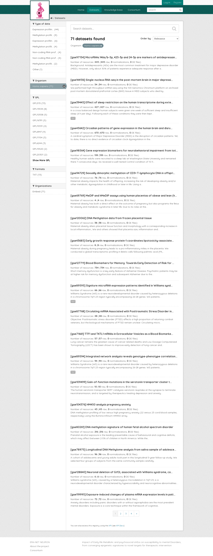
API (110, 525)
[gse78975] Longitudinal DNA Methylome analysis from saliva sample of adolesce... (123, 449)
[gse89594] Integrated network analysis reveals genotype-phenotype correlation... (124, 356)
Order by (145, 38)
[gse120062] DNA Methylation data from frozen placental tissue (111, 218)
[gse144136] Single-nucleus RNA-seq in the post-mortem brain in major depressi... (122, 79)
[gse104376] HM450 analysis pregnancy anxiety (101, 404)
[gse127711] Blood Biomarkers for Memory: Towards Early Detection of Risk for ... (122, 263)
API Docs (120, 525)
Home (81, 9)
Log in (167, 2)
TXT (73, 118)
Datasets (94, 9)
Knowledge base (113, 9)
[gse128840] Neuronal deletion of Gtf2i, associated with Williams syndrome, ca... (122, 472)
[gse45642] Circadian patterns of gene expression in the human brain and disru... (121, 128)
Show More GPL (41, 160)
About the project (39, 546)
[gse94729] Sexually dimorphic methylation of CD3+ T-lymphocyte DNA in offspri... (123, 173)
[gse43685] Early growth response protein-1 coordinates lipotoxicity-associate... (122, 240)
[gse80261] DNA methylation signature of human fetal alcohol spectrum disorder (122, 427)
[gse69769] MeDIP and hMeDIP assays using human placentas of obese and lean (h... (124, 195)
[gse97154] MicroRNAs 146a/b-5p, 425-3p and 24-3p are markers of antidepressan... (124, 57)
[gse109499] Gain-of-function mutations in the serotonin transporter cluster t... (121, 382)
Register (178, 2)
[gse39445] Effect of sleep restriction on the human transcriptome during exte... (122, 102)
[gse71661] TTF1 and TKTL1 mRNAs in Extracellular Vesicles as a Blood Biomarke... (122, 333)
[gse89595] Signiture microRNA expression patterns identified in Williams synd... (122, 285)
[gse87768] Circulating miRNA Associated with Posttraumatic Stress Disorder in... (122, 311)
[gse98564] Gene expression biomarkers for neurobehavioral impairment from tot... (124, 150)
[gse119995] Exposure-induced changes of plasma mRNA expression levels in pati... (123, 494)
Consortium (134, 9)
